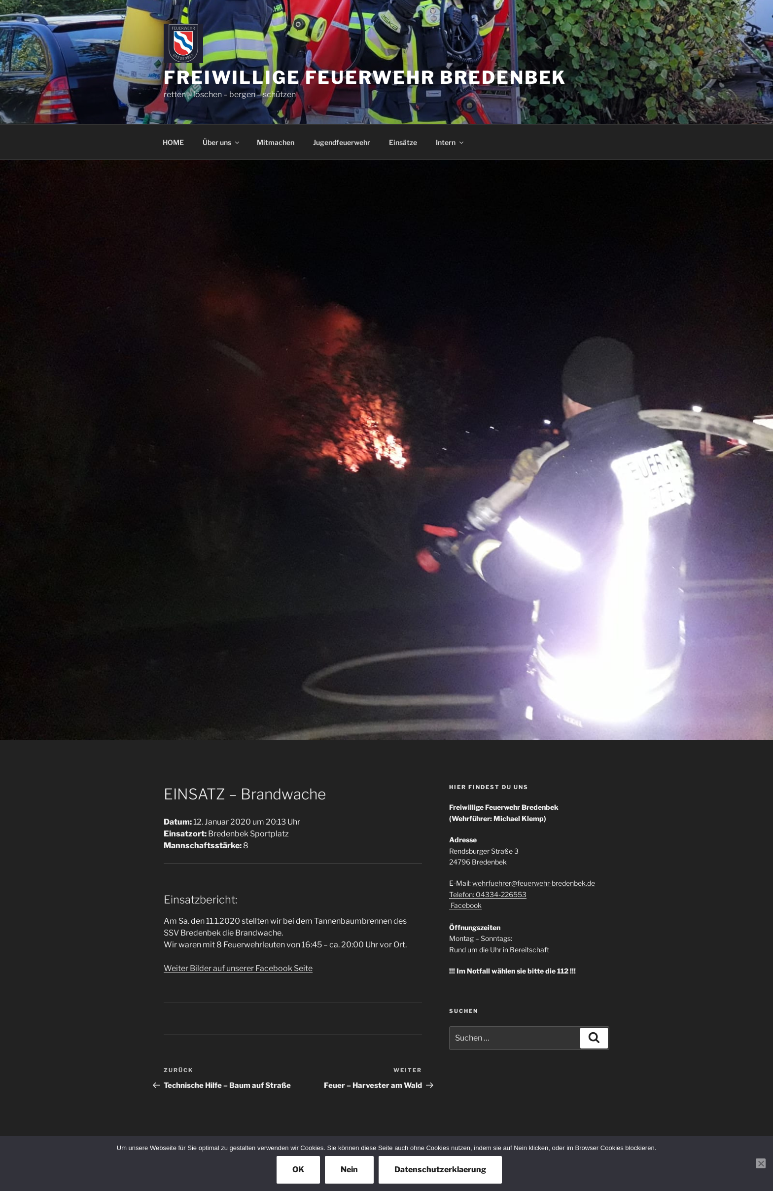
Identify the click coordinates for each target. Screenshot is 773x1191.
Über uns (222, 142)
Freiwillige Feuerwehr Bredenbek (365, 77)
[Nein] (761, 1163)
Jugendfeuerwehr (341, 142)
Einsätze (403, 142)
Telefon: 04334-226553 (488, 894)
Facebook (465, 905)
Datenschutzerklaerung (440, 1169)
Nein (349, 1169)
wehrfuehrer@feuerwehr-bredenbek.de (533, 883)
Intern (450, 142)
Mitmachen (275, 142)
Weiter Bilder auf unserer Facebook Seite (238, 968)
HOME (173, 142)
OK (298, 1169)
